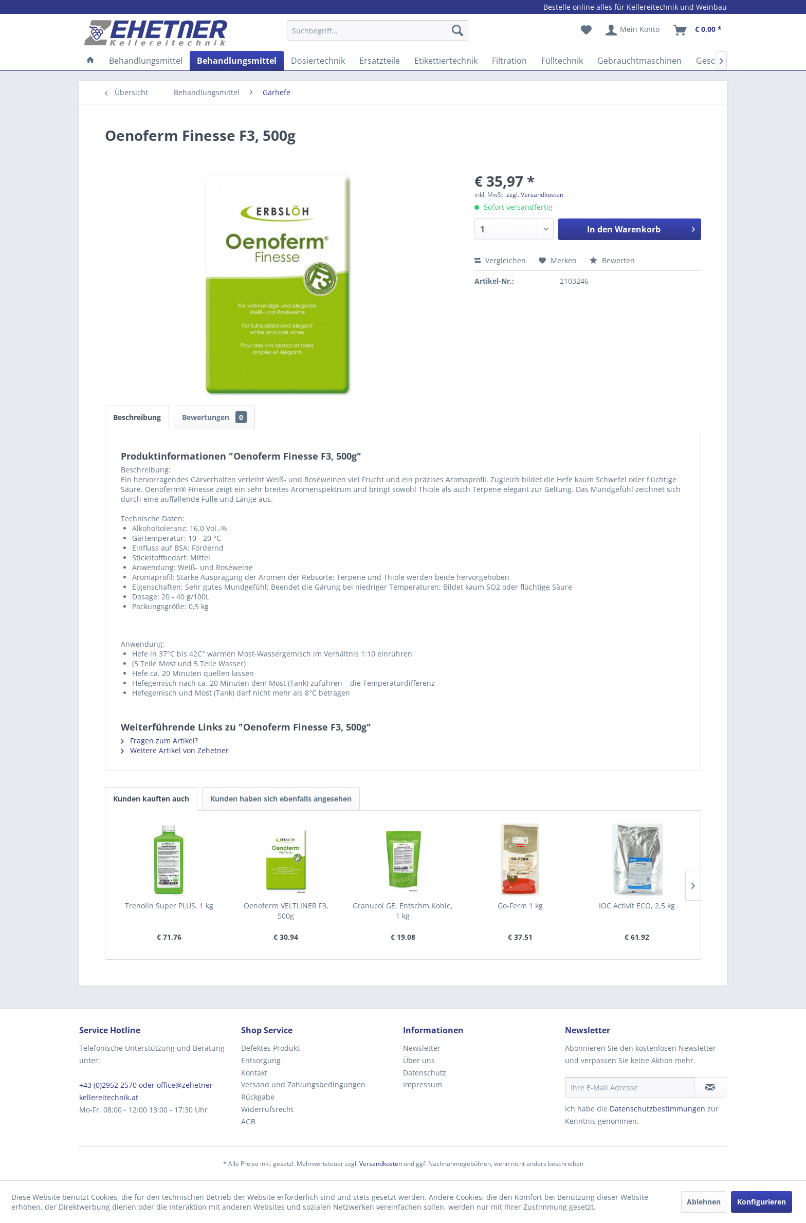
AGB (248, 1121)
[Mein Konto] (633, 30)
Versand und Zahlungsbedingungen (303, 1084)
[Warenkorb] (698, 30)
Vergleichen (500, 260)
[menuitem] (377, 35)
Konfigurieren (761, 1202)
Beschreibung (137, 417)
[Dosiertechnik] (318, 60)
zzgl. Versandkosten (534, 194)
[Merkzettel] (586, 30)
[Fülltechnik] (562, 60)
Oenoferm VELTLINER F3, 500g (286, 911)
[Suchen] (457, 30)
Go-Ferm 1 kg (520, 905)
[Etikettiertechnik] (446, 60)
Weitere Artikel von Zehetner (175, 750)
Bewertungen (214, 417)
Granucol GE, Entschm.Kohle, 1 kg (403, 911)
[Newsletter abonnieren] (710, 1087)
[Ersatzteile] (379, 60)
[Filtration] (509, 60)
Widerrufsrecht (267, 1109)
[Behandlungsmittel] (146, 60)
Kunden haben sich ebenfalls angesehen (281, 799)
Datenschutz (424, 1073)
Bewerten (612, 260)
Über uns (419, 1060)
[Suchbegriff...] (377, 30)
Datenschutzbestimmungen (657, 1109)
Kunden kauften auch (151, 799)
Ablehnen (704, 1202)
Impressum (422, 1084)
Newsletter (422, 1048)
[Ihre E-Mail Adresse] (629, 1087)
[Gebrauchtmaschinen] (639, 60)
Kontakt (254, 1073)
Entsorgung (261, 1060)
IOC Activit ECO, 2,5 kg (637, 905)
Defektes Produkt (270, 1048)
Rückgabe (257, 1097)
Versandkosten (380, 1163)
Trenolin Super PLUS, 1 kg (169, 905)
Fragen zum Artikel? (159, 740)
